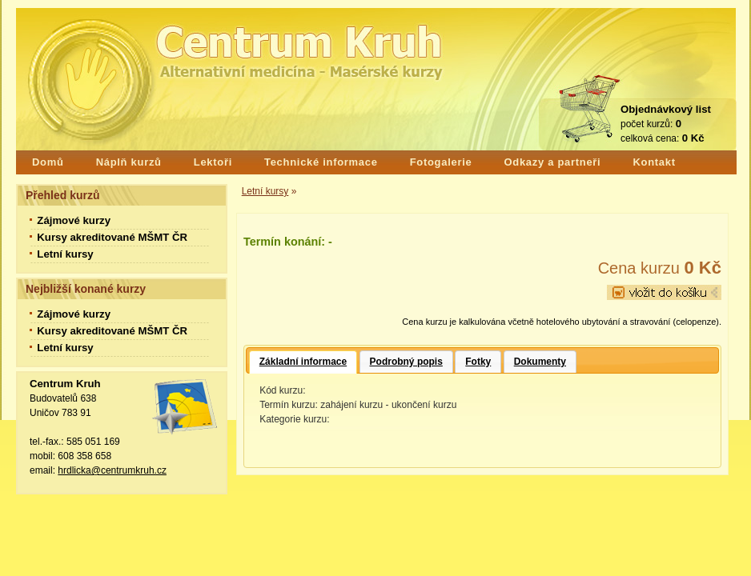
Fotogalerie (441, 162)
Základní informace (303, 361)
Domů (48, 162)
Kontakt (654, 162)
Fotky (478, 361)
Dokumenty (540, 361)
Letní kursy (265, 191)
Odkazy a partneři (552, 162)
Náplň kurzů (129, 162)
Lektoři (213, 162)
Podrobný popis (406, 361)
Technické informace (321, 162)
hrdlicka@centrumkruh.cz (112, 470)
